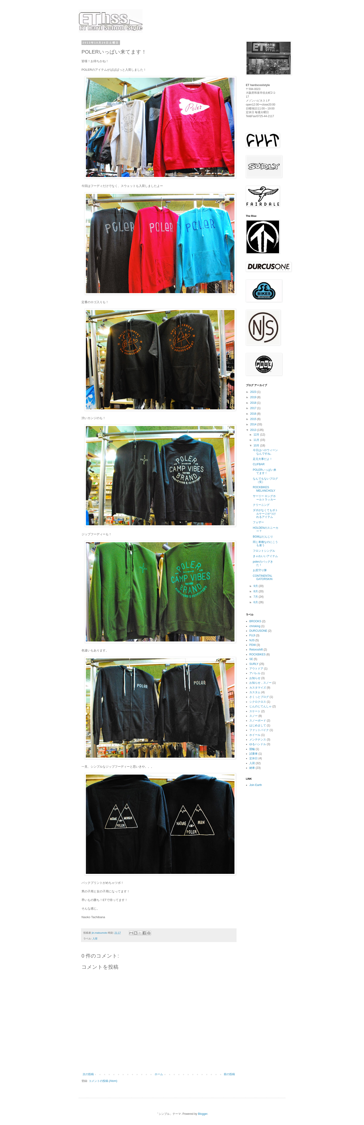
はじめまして (257, 725)
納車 (252, 767)
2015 (253, 419)
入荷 (95, 938)
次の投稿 (88, 1074)
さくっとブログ (259, 697)
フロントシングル (264, 550)
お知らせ (254, 678)
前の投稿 (229, 1074)
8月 (256, 591)
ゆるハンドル (257, 744)
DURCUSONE (258, 630)
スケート (254, 711)
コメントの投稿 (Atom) (103, 1081)
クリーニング (261, 504)
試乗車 (253, 753)
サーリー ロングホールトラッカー (264, 497)
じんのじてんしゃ (260, 706)
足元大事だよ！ (262, 459)
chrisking (254, 626)
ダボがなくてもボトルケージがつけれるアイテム (265, 514)
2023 (253, 392)
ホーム (159, 1074)
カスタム (254, 692)
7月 (256, 596)
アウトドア (256, 668)
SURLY (253, 664)
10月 (257, 445)
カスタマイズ (257, 687)
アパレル (254, 673)
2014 (253, 424)
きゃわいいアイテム (265, 556)
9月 (256, 586)
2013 (253, 430)
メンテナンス (257, 739)
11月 (257, 440)
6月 (256, 602)
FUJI (252, 635)
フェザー (258, 522)
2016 (253, 413)
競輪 (252, 749)
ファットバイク (259, 730)
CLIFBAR (259, 464)
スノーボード (257, 720)
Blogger (203, 1113)
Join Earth (255, 785)
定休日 (253, 758)
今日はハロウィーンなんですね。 (265, 452)
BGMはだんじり (263, 536)
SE (251, 659)
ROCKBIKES (257, 654)
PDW (252, 645)
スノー (253, 716)
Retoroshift (256, 649)
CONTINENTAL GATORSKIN (263, 577)
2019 (253, 397)
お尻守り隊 (260, 570)
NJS (252, 640)
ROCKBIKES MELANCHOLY (264, 489)
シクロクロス (257, 701)
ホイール (254, 735)
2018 (253, 402)
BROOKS (255, 621)
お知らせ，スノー (260, 682)
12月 (257, 434)
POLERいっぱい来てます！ (264, 471)
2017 (253, 408)
